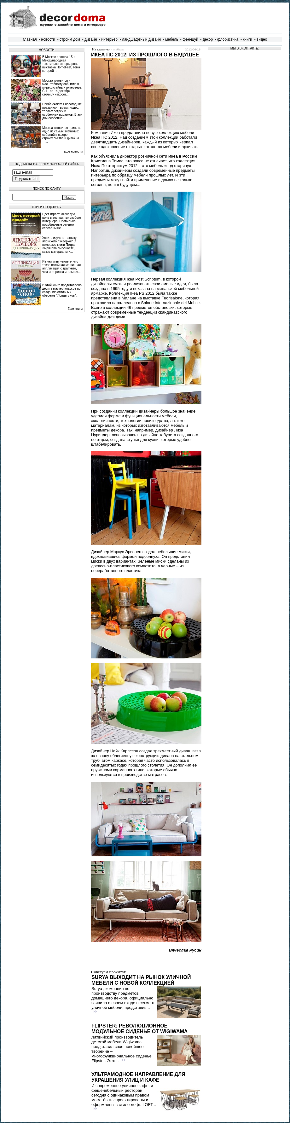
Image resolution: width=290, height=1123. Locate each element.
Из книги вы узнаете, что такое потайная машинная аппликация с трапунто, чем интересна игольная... (61, 267)
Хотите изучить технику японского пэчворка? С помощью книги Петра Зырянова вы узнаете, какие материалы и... (59, 244)
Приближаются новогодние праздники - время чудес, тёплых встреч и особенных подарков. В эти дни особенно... (62, 111)
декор (208, 39)
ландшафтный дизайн (141, 39)
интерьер (109, 39)
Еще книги (75, 308)
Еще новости (73, 151)
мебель (171, 39)
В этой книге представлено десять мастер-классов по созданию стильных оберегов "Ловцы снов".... (62, 290)
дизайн (90, 39)
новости (48, 39)
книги (247, 39)
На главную (101, 49)
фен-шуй (190, 39)
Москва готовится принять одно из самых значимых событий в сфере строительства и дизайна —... (61, 134)
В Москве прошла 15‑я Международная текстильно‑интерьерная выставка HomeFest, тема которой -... (61, 63)
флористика (227, 39)
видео (262, 39)
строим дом (70, 39)
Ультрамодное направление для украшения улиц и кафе (138, 1077)
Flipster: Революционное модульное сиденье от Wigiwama (139, 1028)
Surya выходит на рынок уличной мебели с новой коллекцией (141, 980)
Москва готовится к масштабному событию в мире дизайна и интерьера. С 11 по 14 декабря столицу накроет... (62, 87)
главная (30, 39)
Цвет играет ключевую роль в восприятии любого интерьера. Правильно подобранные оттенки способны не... (61, 221)
